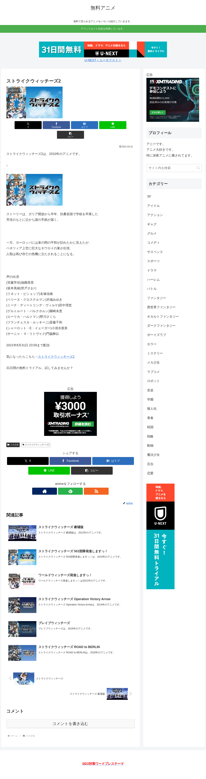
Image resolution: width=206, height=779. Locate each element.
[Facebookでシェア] (49, 125)
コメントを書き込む (70, 714)
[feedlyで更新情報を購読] (70, 481)
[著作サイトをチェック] (62, 481)
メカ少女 (13, 435)
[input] (174, 168)
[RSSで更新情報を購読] (78, 481)
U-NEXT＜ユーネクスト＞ (103, 60)
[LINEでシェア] (92, 125)
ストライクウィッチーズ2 (56, 347)
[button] (113, 125)
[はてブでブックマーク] (70, 125)
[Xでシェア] (27, 125)
